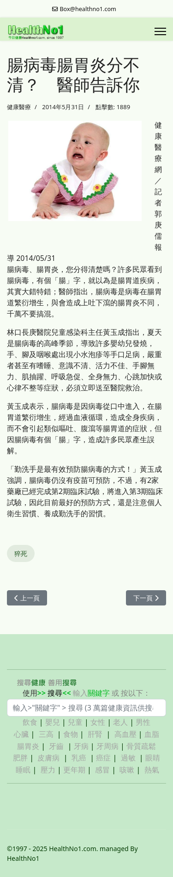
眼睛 (152, 758)
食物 (70, 734)
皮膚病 (49, 758)
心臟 (21, 734)
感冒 (102, 770)
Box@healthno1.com (88, 9)
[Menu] (160, 31)
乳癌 (79, 758)
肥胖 (20, 758)
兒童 (75, 722)
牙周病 (107, 746)
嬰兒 (52, 722)
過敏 (128, 758)
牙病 (81, 746)
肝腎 (95, 734)
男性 (143, 722)
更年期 (74, 770)
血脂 (151, 734)
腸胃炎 (28, 746)
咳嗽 (126, 770)
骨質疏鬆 (141, 746)
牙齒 (56, 746)
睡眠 (23, 770)
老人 (120, 722)
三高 (46, 734)
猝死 (20, 553)
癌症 (103, 758)
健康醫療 (19, 107)
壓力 (48, 770)
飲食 (30, 722)
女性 (97, 722)
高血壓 (125, 734)
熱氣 (151, 770)
